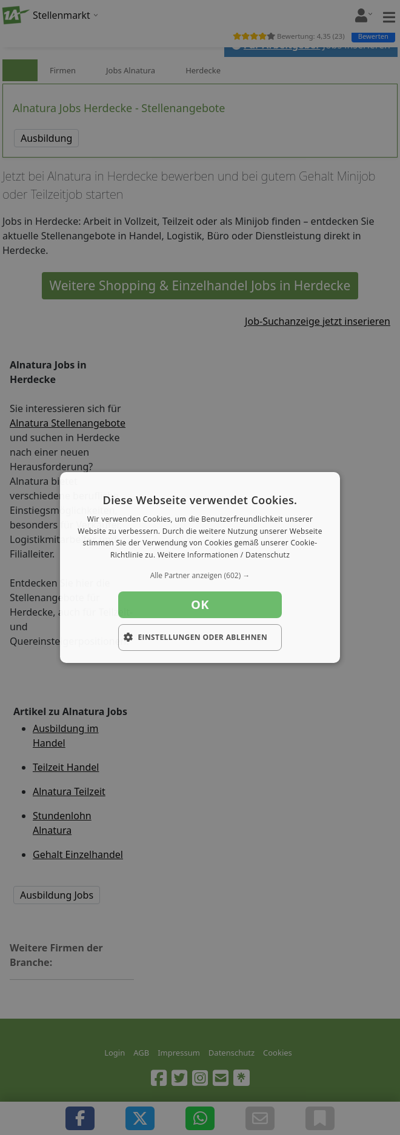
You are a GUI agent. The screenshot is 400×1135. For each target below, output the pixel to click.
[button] (200, 575)
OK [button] (200, 604)
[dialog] (200, 568)
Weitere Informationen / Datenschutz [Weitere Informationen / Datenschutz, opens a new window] (224, 555)
